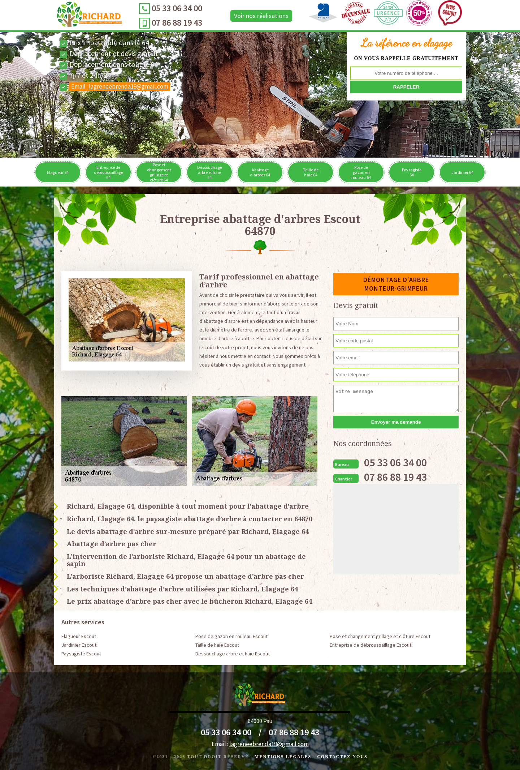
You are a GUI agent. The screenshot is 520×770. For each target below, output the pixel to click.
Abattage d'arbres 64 (260, 172)
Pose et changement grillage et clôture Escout (380, 636)
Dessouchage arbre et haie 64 (209, 172)
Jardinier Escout (78, 645)
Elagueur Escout (78, 636)
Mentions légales (283, 756)
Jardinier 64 (462, 172)
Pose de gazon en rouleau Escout (231, 636)
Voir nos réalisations (261, 16)
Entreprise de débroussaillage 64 (108, 172)
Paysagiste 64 (411, 172)
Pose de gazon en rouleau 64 (361, 172)
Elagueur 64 (58, 172)
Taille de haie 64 (310, 172)
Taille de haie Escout (217, 645)
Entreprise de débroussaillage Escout (370, 645)
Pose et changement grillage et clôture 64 (159, 172)
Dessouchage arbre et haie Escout (232, 653)
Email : (119, 86)
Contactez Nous (342, 756)
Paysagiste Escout (81, 653)
